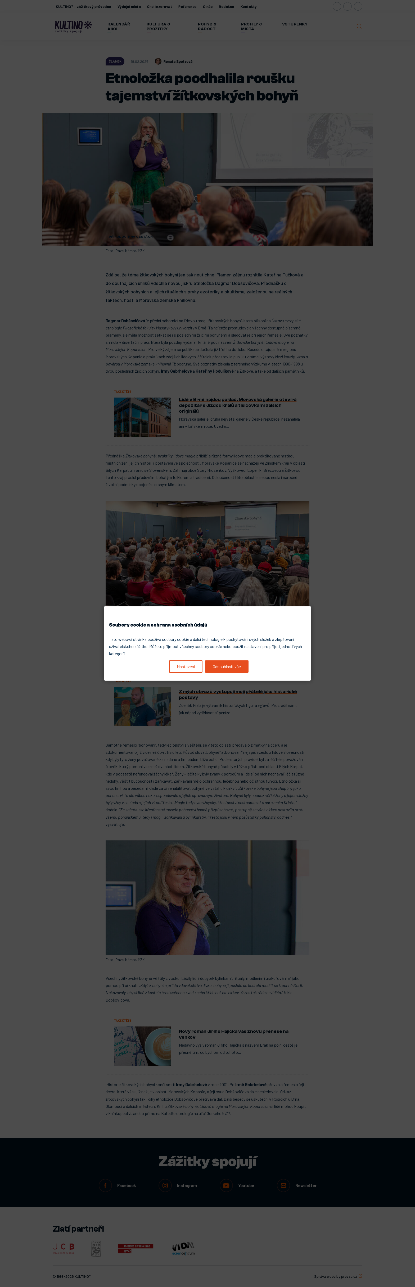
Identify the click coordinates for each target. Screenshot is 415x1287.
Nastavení (186, 666)
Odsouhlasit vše (227, 666)
